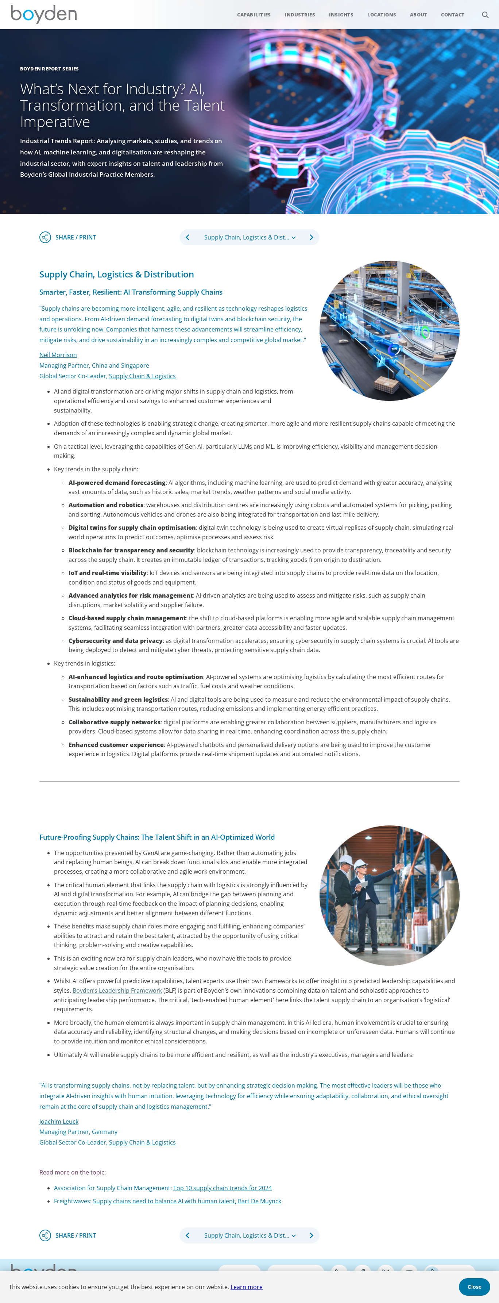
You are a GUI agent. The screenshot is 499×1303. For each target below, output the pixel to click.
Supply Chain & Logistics (142, 1142)
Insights (341, 14)
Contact (452, 14)
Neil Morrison (58, 355)
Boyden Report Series (49, 68)
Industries (300, 14)
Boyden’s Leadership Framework (117, 990)
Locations (381, 14)
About (418, 14)
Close (474, 1287)
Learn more (247, 1287)
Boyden (44, 14)
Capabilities (254, 14)
